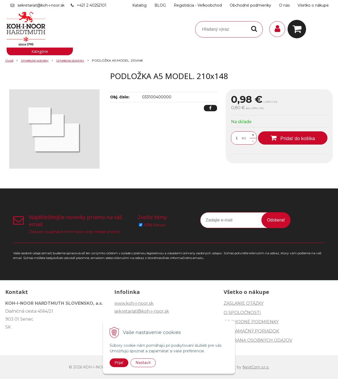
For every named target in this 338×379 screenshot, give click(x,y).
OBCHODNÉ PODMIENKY (251, 321)
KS (244, 138)
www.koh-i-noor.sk (133, 303)
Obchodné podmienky (250, 5)
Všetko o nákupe (313, 5)
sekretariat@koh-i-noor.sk (40, 5)
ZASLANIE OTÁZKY (244, 303)
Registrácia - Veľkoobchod (198, 5)
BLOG (160, 5)
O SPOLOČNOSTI (242, 312)
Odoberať (276, 220)
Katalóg (139, 5)
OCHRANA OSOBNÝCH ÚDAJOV (258, 340)
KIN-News (154, 225)
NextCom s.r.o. (255, 367)
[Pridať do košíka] (292, 138)
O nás (284, 5)
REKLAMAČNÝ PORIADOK (251, 331)
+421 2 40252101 (91, 5)
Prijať (119, 362)
